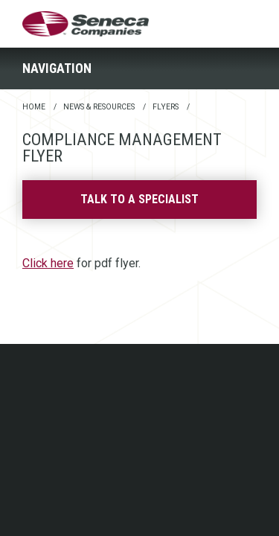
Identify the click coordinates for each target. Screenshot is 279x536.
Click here (48, 263)
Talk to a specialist (139, 199)
